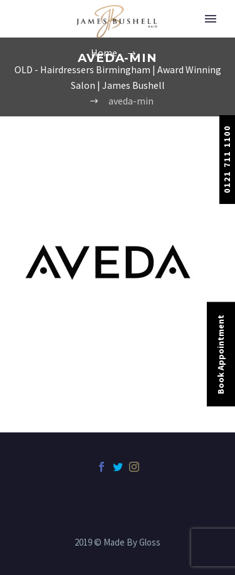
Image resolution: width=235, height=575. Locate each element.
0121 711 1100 (226, 159)
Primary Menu (210, 19)
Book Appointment (220, 354)
